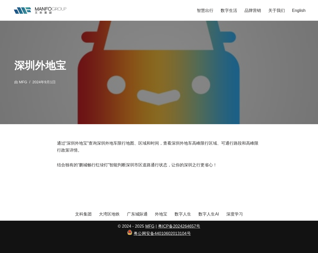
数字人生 (183, 214)
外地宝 (161, 214)
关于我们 (276, 10)
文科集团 (83, 214)
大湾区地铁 (109, 214)
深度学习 (234, 214)
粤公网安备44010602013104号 (162, 233)
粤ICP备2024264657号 (179, 226)
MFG (23, 82)
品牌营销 (252, 10)
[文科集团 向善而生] (39, 10)
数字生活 (229, 10)
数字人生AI (208, 214)
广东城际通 (137, 214)
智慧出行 (205, 10)
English (299, 10)
